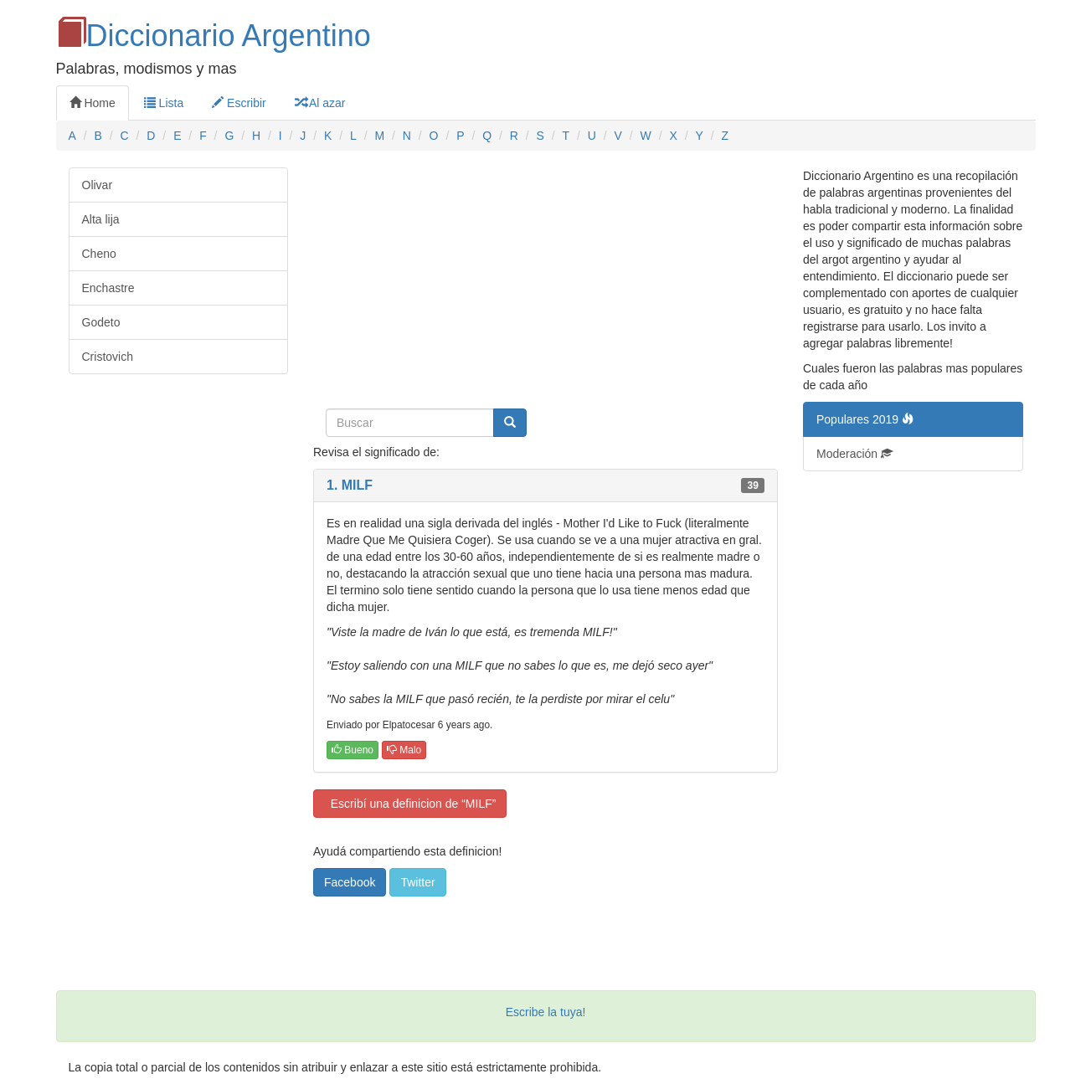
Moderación (854, 453)
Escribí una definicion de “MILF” (410, 803)
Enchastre (108, 288)
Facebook (349, 882)
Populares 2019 (864, 419)
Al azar (320, 103)
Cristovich (107, 356)
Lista (163, 103)
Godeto (101, 322)
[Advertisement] (545, 284)
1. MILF (350, 485)
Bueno (352, 750)
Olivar (97, 185)
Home (92, 103)
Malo (404, 750)
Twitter (417, 882)
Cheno (99, 253)
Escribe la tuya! (546, 1012)
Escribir (239, 103)
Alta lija (101, 219)
